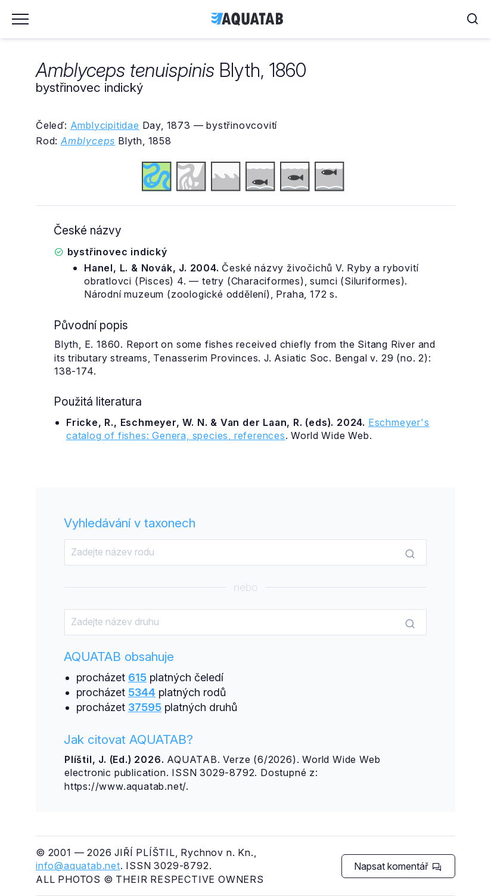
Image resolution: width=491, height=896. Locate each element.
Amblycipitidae (104, 125)
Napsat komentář (398, 866)
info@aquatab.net (78, 866)
